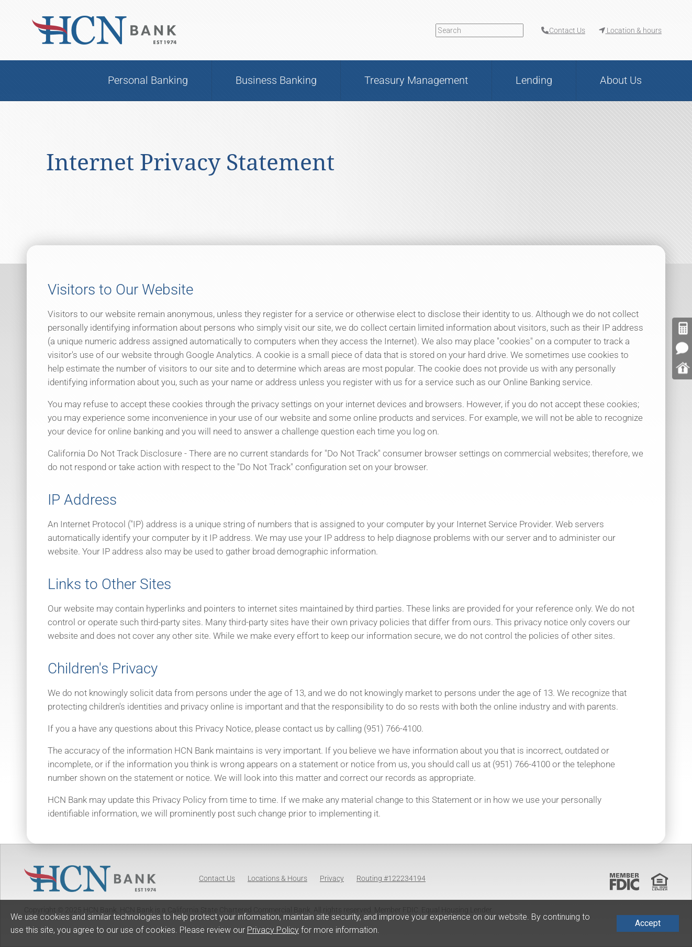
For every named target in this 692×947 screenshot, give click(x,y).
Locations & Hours (277, 878)
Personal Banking (148, 80)
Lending (534, 80)
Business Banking (276, 80)
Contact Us (217, 878)
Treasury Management (416, 80)
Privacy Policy (273, 930)
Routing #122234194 (391, 878)
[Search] (479, 30)
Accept (648, 923)
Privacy (332, 878)
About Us (621, 80)
